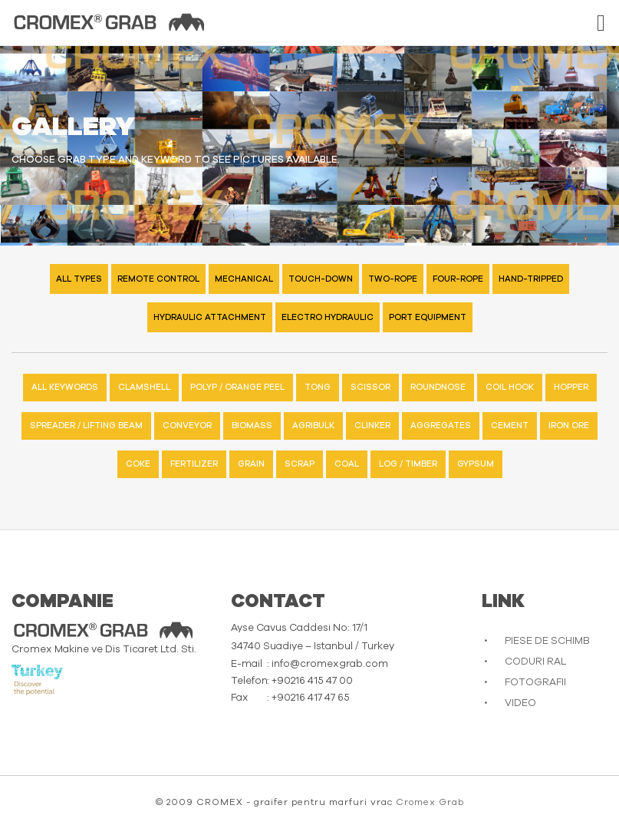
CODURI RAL (535, 662)
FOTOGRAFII (535, 683)
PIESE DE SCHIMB (547, 641)
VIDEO (520, 703)
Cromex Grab (430, 802)
